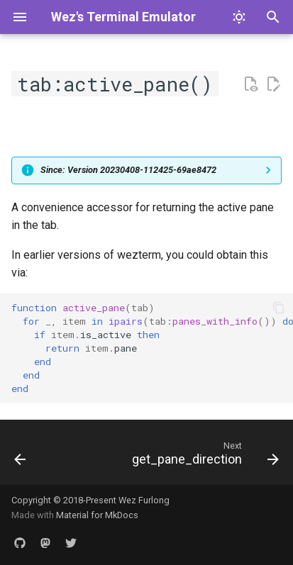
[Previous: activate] (20, 456)
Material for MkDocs (97, 515)
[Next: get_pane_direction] (203, 456)
